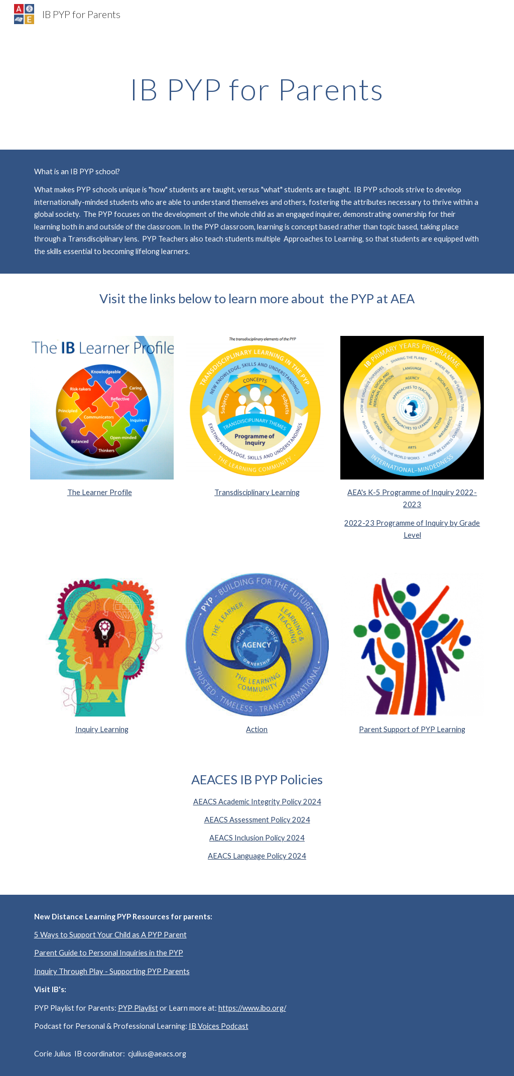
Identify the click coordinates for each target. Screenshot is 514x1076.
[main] (256, 88)
